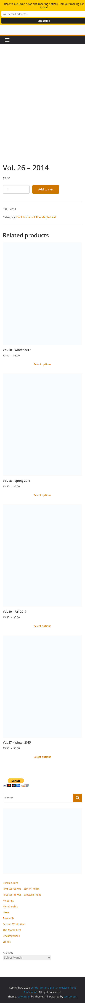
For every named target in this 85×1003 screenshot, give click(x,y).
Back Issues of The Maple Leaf (36, 217)
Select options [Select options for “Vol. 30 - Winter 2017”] (42, 364)
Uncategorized (11, 936)
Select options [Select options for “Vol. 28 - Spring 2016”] (42, 495)
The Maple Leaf (12, 930)
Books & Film (10, 883)
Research (8, 918)
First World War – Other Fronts (21, 888)
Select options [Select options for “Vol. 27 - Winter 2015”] (42, 757)
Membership (10, 906)
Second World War (14, 924)
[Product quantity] (16, 189)
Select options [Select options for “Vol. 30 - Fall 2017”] (42, 626)
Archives (8, 952)
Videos (7, 941)
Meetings (8, 900)
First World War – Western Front (22, 894)
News (6, 912)
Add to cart (45, 189)
